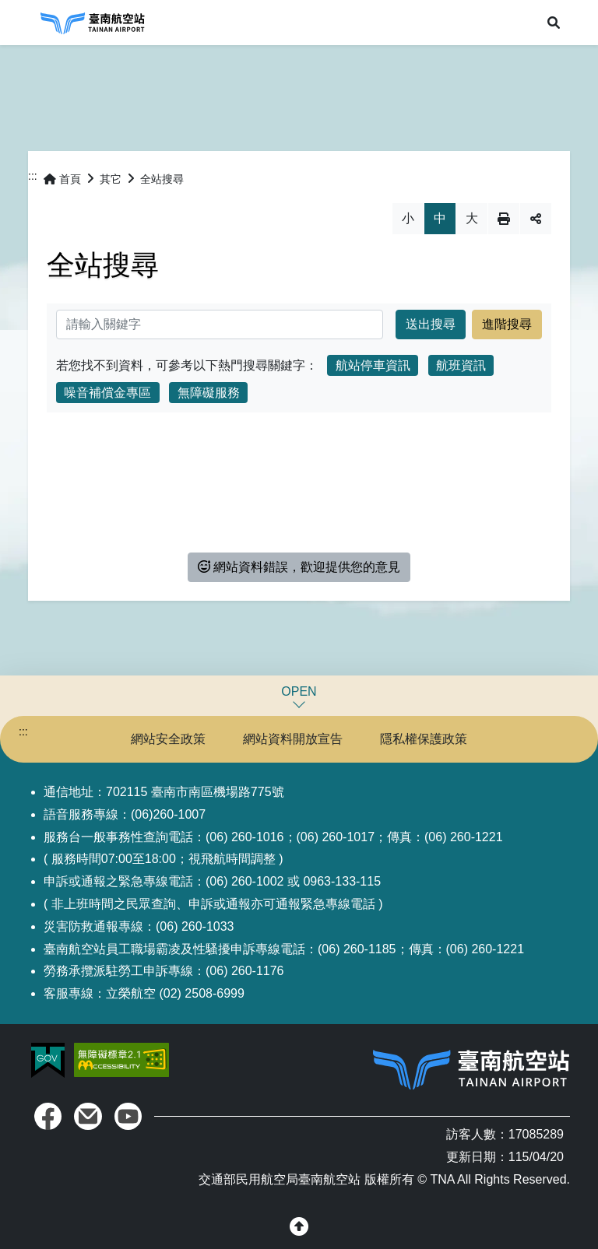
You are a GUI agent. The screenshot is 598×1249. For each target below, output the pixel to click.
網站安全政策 (168, 739)
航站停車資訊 (373, 365)
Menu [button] (21, 21)
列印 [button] (503, 218)
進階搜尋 (507, 324)
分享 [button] (535, 218)
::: (32, 176)
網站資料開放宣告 (293, 739)
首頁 (62, 179)
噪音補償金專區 (107, 392)
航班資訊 (461, 365)
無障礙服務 (209, 392)
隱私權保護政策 (423, 739)
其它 (110, 179)
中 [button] (440, 218)
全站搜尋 (162, 179)
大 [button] (472, 218)
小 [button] (408, 218)
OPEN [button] (298, 691)
